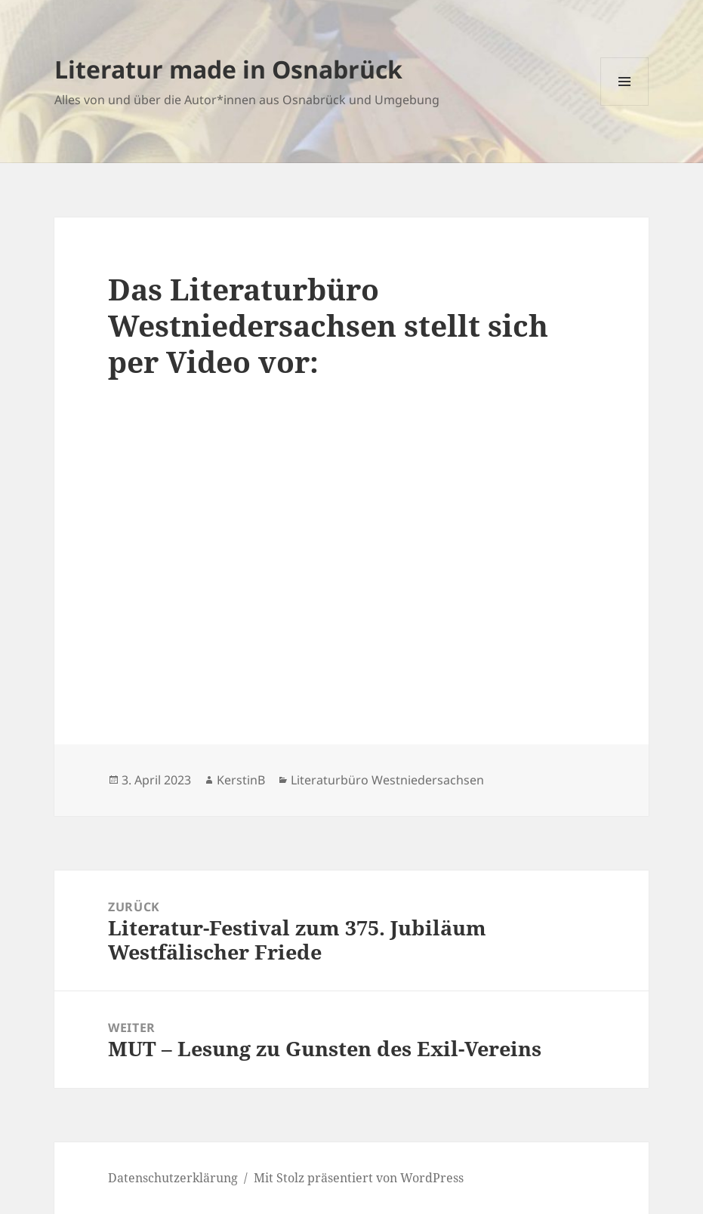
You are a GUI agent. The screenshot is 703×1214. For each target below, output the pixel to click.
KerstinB (241, 780)
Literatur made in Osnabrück (228, 69)
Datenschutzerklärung (173, 1177)
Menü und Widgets (625, 105)
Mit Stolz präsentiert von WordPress (359, 1177)
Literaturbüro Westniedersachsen (387, 780)
